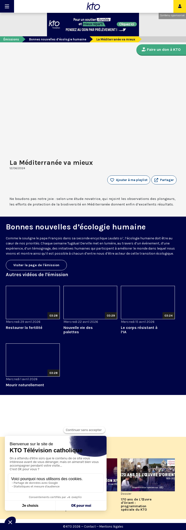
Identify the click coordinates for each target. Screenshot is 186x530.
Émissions (11, 39)
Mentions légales (111, 526)
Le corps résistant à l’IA (139, 329)
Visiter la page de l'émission (36, 265)
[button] (164, 180)
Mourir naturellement (25, 385)
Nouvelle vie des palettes (78, 329)
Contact (90, 526)
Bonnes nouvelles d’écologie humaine (57, 39)
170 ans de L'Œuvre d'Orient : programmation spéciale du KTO (136, 504)
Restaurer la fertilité (24, 327)
